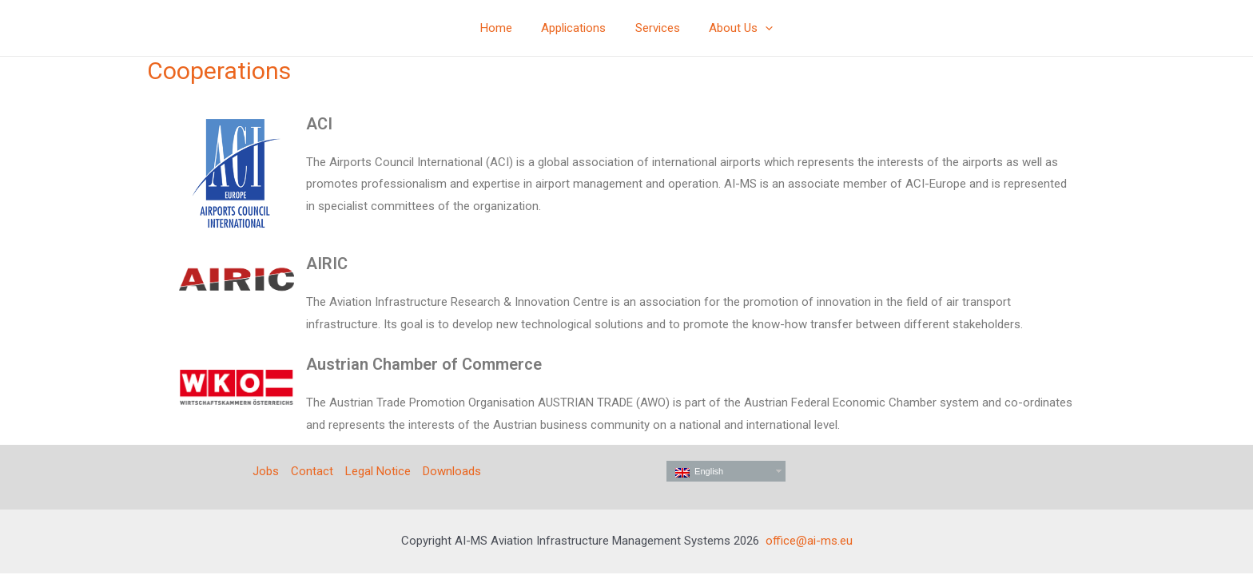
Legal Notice (378, 471)
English (699, 472)
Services (655, 28)
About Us (734, 28)
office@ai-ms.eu (809, 540)
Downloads (452, 471)
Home (504, 28)
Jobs (266, 471)
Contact (312, 471)
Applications (576, 28)
